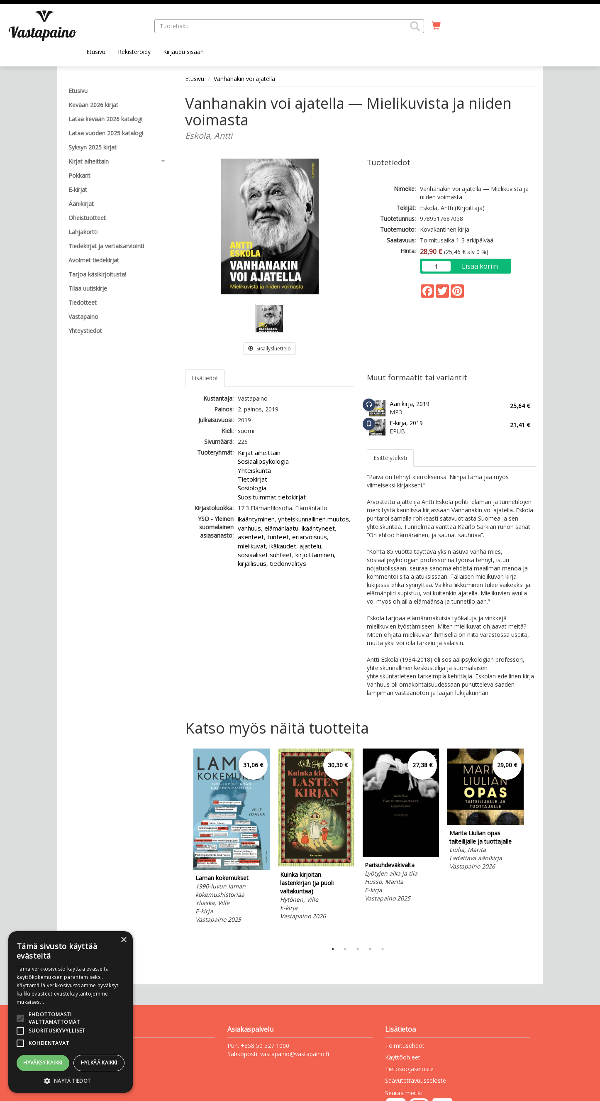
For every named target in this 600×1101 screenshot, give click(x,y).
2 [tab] (345, 949)
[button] (415, 26)
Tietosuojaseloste (409, 1069)
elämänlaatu (281, 528)
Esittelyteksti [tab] (390, 458)
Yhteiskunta (254, 470)
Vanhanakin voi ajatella (244, 79)
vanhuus (249, 528)
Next (532, 843)
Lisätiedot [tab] (205, 378)
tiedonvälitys (288, 563)
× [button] (123, 940)
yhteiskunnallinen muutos (313, 519)
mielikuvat (252, 546)
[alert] (70, 1012)
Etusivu (95, 52)
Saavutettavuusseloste (415, 1080)
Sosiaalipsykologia (263, 461)
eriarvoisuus (309, 537)
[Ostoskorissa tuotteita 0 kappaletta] (436, 26)
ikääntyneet (318, 528)
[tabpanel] (231, 837)
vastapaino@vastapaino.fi (294, 1054)
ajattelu (310, 546)
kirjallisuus (252, 563)
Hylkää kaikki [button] (99, 1062)
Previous (183, 843)
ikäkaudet (282, 546)
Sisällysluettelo (269, 348)
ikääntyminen (256, 519)
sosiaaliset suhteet (265, 554)
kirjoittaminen (314, 554)
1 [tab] (333, 949)
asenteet (251, 537)
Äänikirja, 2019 (409, 404)
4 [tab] (370, 949)
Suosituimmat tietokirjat (272, 497)
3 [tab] (358, 949)
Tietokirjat (252, 479)
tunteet (278, 537)
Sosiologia (252, 488)
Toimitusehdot (404, 1046)
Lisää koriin (480, 266)
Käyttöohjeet (402, 1057)
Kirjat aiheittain (259, 452)
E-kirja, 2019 (406, 423)
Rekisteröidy (134, 52)
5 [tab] (382, 949)
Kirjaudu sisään (183, 52)
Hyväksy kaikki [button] (43, 1062)
